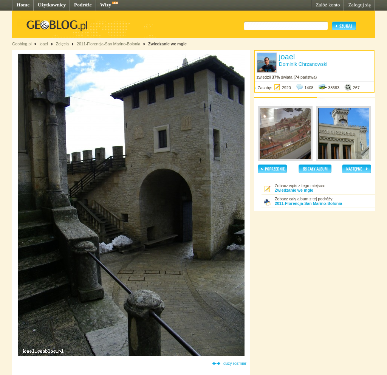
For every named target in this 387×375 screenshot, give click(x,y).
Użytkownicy (52, 5)
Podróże (83, 5)
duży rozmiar (234, 363)
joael (43, 44)
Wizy (105, 5)
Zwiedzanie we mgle (167, 44)
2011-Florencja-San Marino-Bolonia (108, 44)
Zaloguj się (359, 5)
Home (23, 5)
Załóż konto (328, 5)
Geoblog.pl (22, 44)
